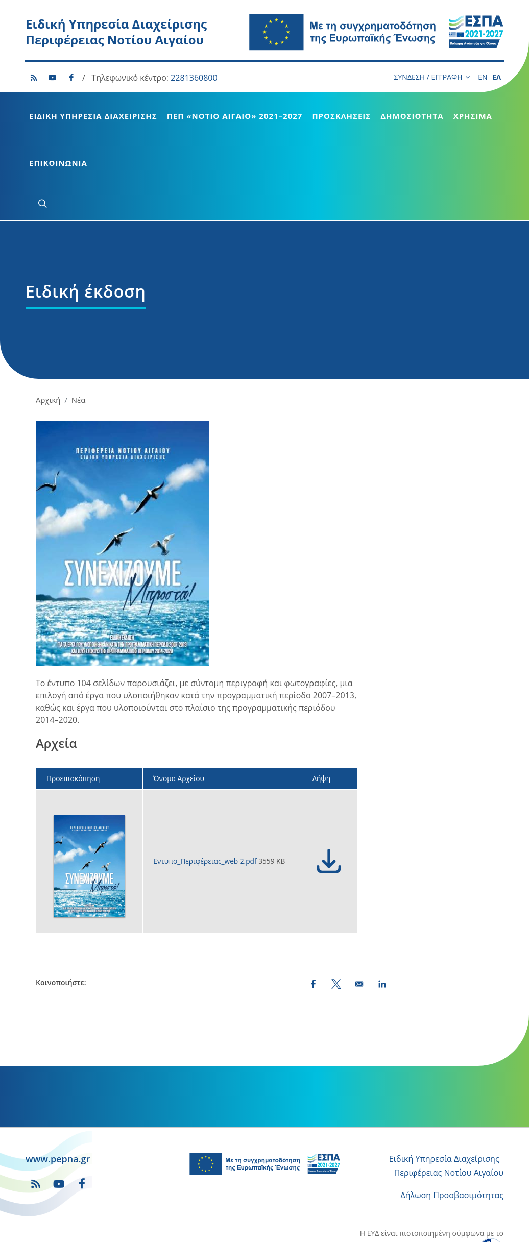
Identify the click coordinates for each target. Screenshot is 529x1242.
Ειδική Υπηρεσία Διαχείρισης (93, 116)
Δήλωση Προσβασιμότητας (452, 1119)
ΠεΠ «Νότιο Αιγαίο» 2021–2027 (235, 116)
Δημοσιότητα (411, 116)
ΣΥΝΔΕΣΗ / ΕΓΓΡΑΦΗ (432, 77)
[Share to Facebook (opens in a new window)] (313, 908)
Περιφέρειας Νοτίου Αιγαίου (448, 1096)
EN (482, 77)
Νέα (78, 324)
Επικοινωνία (58, 163)
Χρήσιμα (472, 116)
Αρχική (48, 324)
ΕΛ (496, 77)
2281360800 (194, 77)
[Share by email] (359, 908)
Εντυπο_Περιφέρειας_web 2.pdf (205, 785)
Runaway (320, 1227)
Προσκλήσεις (341, 116)
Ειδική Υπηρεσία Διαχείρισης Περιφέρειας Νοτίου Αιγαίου (116, 31)
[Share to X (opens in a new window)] (336, 908)
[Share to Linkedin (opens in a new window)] (382, 908)
